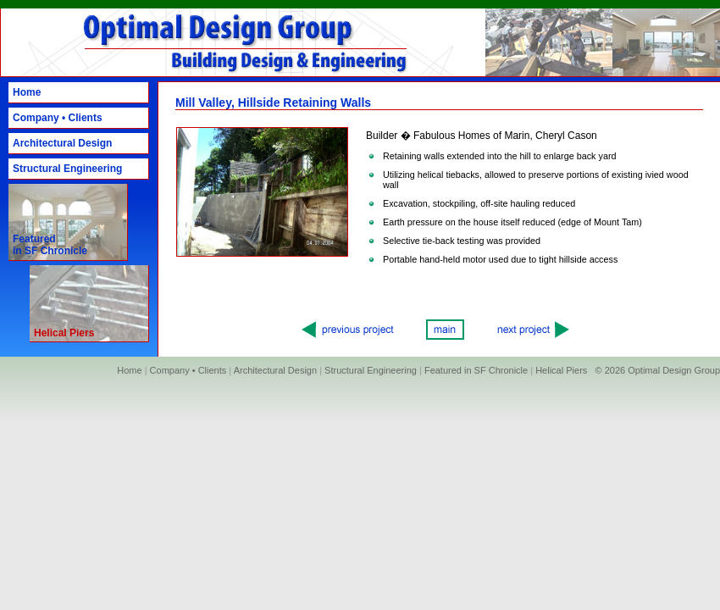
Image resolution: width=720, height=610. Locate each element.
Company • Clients (57, 118)
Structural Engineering (67, 169)
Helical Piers (561, 370)
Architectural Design (62, 143)
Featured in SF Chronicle (50, 245)
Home (27, 92)
